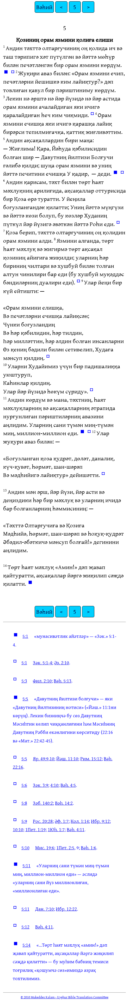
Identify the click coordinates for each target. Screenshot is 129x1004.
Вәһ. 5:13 (62, 680)
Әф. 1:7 (62, 821)
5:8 (24, 803)
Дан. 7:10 (44, 908)
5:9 (24, 821)
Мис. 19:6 (44, 847)
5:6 (24, 785)
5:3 (24, 680)
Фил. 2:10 (42, 680)
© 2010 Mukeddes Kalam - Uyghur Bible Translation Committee (64, 997)
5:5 (25, 698)
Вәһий (44, 7)
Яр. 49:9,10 (43, 758)
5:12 (25, 926)
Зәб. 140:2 (43, 803)
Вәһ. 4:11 (75, 829)
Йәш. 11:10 (67, 758)
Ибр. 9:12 (100, 821)
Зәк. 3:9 (40, 785)
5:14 (26, 944)
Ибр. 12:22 (66, 908)
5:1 (25, 636)
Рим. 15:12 (91, 758)
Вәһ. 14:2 (64, 803)
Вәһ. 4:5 (68, 785)
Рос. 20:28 (43, 821)
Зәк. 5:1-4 (42, 662)
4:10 (54, 785)
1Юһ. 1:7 (56, 829)
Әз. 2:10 (61, 662)
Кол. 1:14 (80, 821)
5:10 (25, 847)
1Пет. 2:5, (65, 847)
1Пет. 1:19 (35, 829)
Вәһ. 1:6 (88, 847)
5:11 (26, 865)
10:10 (18, 829)
